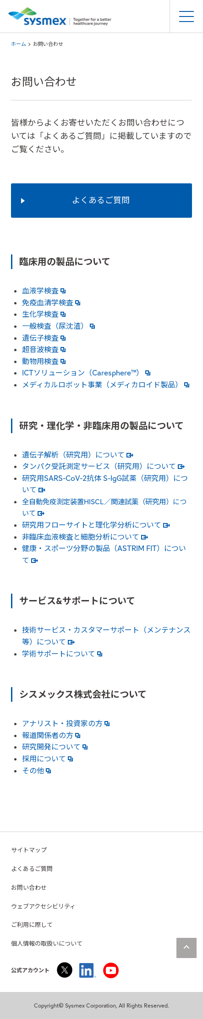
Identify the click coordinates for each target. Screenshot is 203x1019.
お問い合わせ (29, 888)
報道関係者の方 (51, 735)
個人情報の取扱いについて (46, 943)
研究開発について (55, 747)
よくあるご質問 (32, 869)
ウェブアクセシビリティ (43, 906)
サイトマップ (29, 850)
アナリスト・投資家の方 (66, 723)
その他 (36, 771)
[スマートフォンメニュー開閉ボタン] (186, 16)
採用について (47, 759)
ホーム (18, 44)
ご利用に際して (32, 925)
